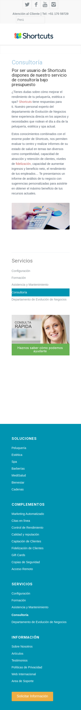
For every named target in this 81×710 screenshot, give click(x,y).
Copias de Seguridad (26, 562)
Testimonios (20, 660)
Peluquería (19, 448)
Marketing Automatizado (28, 514)
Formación (19, 277)
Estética (17, 455)
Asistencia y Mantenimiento (30, 284)
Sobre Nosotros (22, 646)
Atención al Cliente (26, 13)
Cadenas (18, 489)
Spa (14, 461)
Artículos (17, 653)
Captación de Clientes (26, 541)
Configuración (21, 271)
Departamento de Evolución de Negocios (39, 299)
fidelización (23, 163)
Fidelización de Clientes (28, 548)
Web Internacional (24, 674)
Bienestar (18, 482)
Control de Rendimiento (27, 527)
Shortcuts (25, 101)
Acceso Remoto (22, 569)
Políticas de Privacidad (27, 667)
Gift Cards (18, 555)
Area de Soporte (23, 681)
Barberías (18, 468)
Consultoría (19, 292)
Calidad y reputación (25, 534)
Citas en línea (21, 520)
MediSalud (19, 475)
